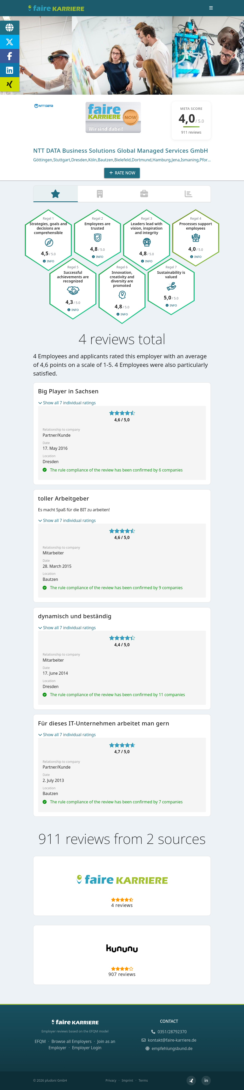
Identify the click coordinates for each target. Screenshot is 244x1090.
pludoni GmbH (56, 1080)
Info (48, 262)
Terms (143, 1080)
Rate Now (122, 173)
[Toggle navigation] (211, 8)
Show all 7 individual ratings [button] (67, 403)
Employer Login (87, 1048)
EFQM (40, 1041)
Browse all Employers (71, 1041)
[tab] (55, 194)
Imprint (127, 1080)
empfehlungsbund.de (169, 1048)
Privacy (111, 1080)
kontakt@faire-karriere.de (169, 1040)
